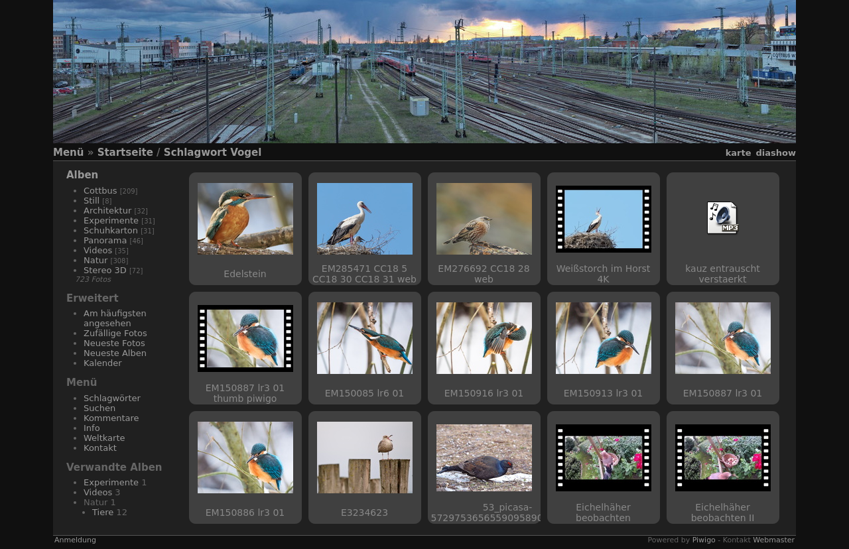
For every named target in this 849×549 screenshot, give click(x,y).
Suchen (99, 408)
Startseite (125, 152)
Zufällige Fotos (115, 333)
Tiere (102, 512)
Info (92, 428)
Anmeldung (75, 540)
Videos (98, 250)
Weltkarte (104, 438)
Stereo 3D (105, 270)
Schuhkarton (111, 230)
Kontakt (100, 448)
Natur (95, 260)
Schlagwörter (112, 398)
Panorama (105, 240)
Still (91, 201)
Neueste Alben (115, 353)
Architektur (107, 210)
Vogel (245, 152)
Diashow (776, 153)
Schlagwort (195, 152)
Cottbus (100, 191)
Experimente (111, 220)
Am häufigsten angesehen (115, 318)
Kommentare (111, 418)
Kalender (103, 363)
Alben (82, 175)
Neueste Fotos (114, 343)
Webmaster (774, 540)
